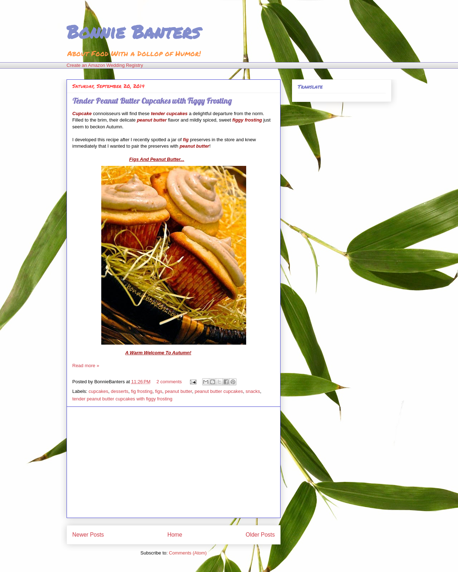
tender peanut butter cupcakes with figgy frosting (122, 398)
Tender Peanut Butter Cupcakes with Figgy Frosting (152, 101)
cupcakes (98, 391)
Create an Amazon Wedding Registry (105, 65)
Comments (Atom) (187, 553)
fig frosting (141, 391)
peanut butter (178, 391)
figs (158, 391)
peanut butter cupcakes (219, 391)
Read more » (85, 365)
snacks (252, 391)
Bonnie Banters (133, 31)
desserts (119, 391)
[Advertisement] (173, 462)
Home (174, 535)
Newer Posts (88, 535)
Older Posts (260, 535)
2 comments (169, 381)
